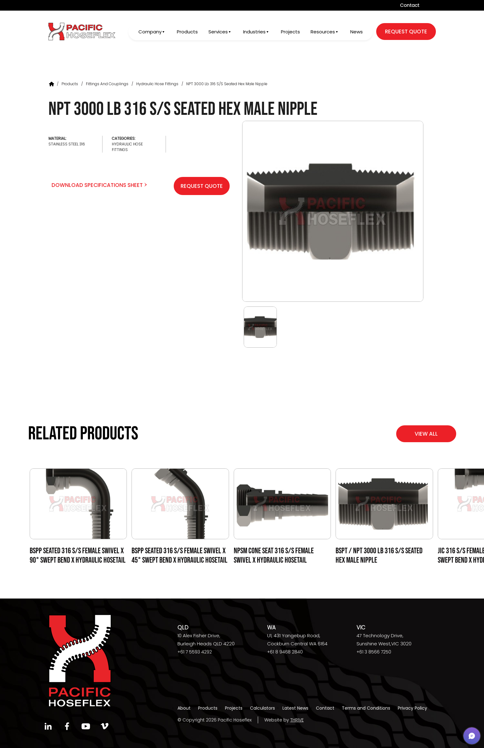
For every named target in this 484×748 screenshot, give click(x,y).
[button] (472, 736)
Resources (323, 31)
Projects (290, 31)
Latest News (295, 708)
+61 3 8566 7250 (374, 652)
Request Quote (202, 186)
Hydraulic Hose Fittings (157, 83)
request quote (406, 31)
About (184, 708)
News (356, 31)
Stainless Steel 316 (66, 144)
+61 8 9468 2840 (285, 652)
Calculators (262, 708)
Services (218, 31)
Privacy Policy (412, 708)
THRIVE (297, 720)
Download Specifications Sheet (99, 185)
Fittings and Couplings (107, 83)
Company (150, 31)
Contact (409, 5)
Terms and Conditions (366, 708)
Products (187, 31)
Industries (254, 31)
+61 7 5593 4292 (194, 652)
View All (426, 434)
